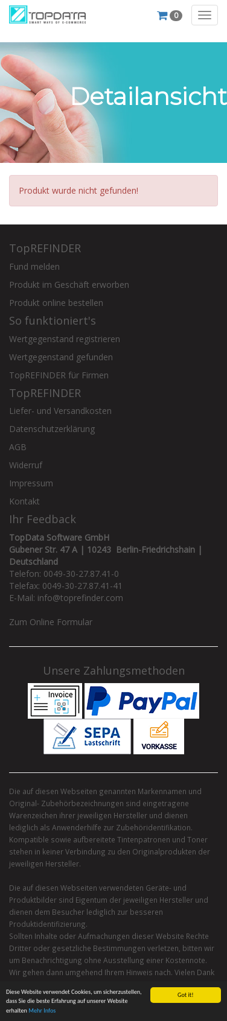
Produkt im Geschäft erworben (69, 284)
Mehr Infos (42, 1011)
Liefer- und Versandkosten (60, 410)
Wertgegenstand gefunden (61, 357)
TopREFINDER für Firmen (59, 375)
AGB (18, 447)
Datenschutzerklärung (52, 428)
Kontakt (24, 501)
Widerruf (25, 465)
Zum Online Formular (50, 622)
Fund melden (34, 266)
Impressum (31, 483)
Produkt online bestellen (56, 302)
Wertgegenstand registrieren (64, 339)
